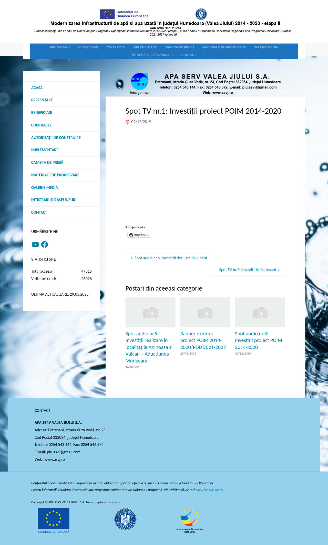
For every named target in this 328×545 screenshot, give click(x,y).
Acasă (37, 87)
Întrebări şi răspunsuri (54, 200)
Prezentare (42, 100)
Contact (39, 213)
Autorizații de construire (56, 137)
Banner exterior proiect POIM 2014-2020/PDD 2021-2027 (203, 340)
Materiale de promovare (55, 175)
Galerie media (44, 188)
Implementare (45, 150)
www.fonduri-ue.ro (210, 489)
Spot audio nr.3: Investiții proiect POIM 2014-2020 (258, 340)
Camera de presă (47, 163)
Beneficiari (41, 112)
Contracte (41, 125)
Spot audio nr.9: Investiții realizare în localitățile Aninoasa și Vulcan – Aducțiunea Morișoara (149, 347)
